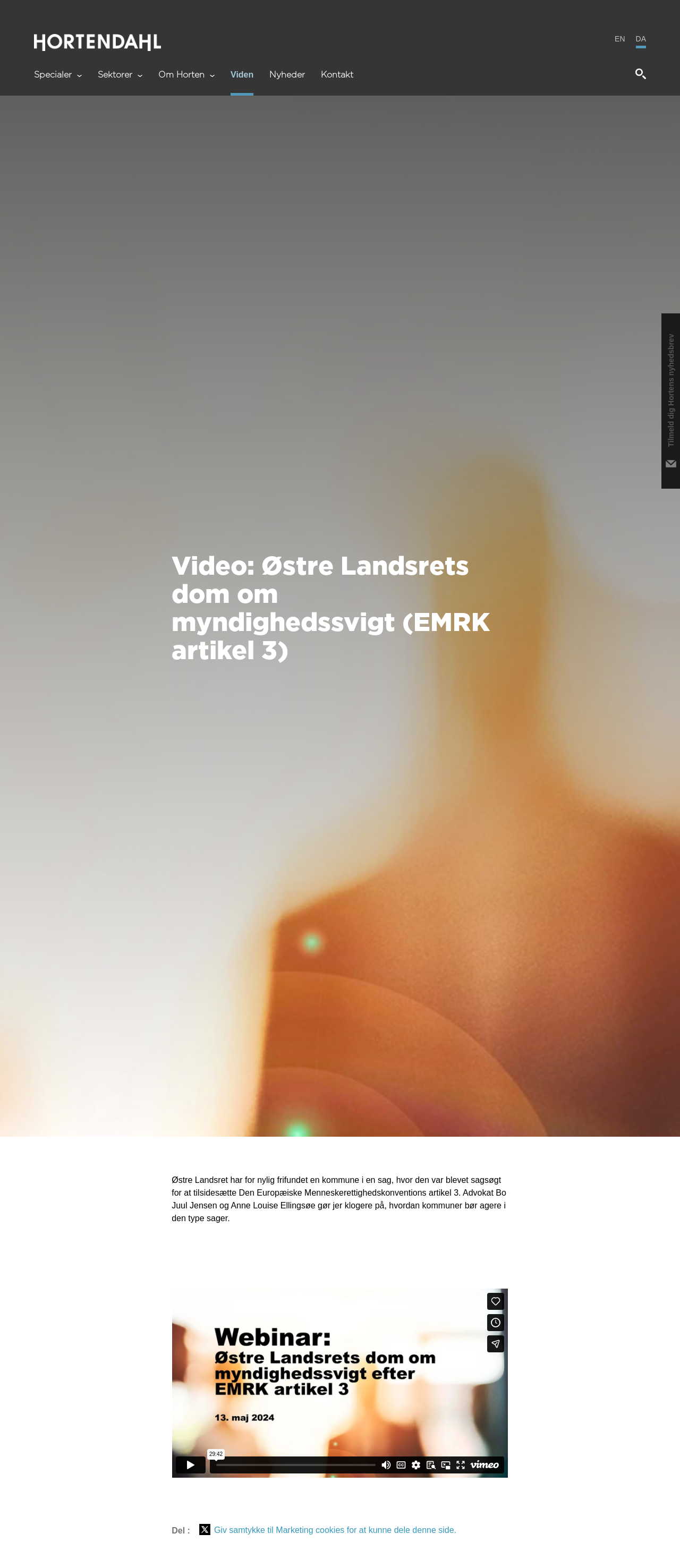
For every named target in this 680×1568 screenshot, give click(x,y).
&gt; (340, 1383)
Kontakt (337, 75)
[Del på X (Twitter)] (204, 1530)
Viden (242, 75)
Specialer (58, 75)
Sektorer (120, 75)
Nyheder (287, 75)
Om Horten (186, 75)
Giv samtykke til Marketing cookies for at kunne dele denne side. (335, 1530)
